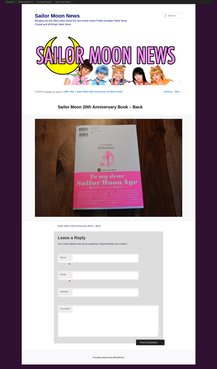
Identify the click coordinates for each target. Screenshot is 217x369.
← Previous (167, 92)
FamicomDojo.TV (25, 2)
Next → (178, 92)
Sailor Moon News (63, 2)
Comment (65, 308)
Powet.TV (10, 2)
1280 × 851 (69, 92)
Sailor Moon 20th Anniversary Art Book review (99, 92)
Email (65, 275)
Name (65, 258)
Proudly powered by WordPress (108, 357)
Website (64, 291)
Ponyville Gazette (44, 2)
